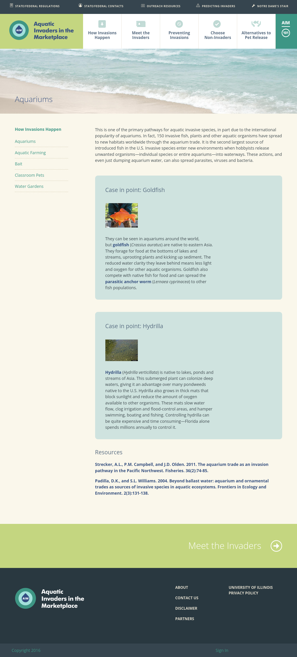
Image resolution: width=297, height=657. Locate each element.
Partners (184, 618)
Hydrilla (113, 372)
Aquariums (25, 141)
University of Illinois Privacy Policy (251, 590)
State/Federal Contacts (100, 5)
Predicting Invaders (215, 5)
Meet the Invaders (235, 545)
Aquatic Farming (30, 152)
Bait (18, 164)
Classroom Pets (29, 175)
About (181, 587)
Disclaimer (186, 608)
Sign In (222, 650)
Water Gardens (29, 186)
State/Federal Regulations (35, 5)
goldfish (121, 244)
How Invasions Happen (38, 129)
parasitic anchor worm (128, 281)
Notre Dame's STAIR (270, 5)
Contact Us (186, 597)
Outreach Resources (161, 5)
